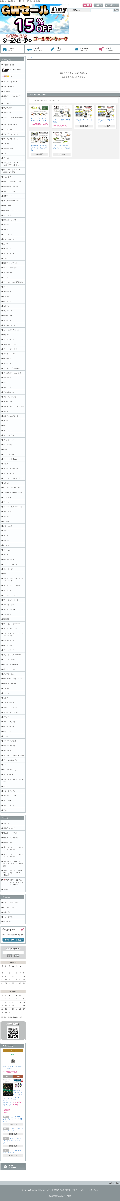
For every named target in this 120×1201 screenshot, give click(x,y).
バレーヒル (7, 550)
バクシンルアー (8, 526)
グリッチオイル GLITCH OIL (13, 282)
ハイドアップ (7, 512)
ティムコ (6, 425)
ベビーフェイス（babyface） (13, 655)
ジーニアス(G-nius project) (12, 373)
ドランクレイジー (9, 473)
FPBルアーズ (7, 206)
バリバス (6, 545)
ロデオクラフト (8, 805)
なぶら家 (6, 483)
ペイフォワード (8, 650)
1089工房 (6, 91)
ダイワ (5, 421)
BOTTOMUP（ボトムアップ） (13, 679)
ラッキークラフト (9, 746)
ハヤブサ (6, 540)
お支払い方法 (32, 1190)
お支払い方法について (10, 903)
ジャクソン (7, 387)
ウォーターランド (9, 191)
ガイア (5, 244)
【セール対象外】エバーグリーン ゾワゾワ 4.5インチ (12, 1119)
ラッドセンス (7, 750)
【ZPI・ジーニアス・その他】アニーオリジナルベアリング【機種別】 (13, 873)
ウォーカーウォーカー (10, 186)
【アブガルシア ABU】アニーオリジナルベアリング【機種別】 (13, 863)
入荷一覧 (6, 823)
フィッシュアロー (9, 609)
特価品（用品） (8, 842)
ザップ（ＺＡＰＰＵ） (10, 349)
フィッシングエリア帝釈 (11, 586)
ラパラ (5, 765)
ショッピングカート (108, 49)
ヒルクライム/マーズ (10, 564)
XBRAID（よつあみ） (10, 220)
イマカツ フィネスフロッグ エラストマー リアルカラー (61, 148)
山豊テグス (7, 731)
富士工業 (6, 619)
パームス (6, 516)
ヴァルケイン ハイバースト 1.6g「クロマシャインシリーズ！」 (17, 1095)
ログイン (98, 5)
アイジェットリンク (10, 82)
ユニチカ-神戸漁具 (9, 741)
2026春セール (8, 922)
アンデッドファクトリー (11, 139)
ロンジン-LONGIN (9, 796)
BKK (4, 574)
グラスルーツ (7, 277)
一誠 (4, 153)
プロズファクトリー (10, 629)
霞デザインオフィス (10, 263)
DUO (5, 449)
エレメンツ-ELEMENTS (11, 201)
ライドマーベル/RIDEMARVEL (13, 755)
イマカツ (6, 158)
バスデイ (6, 531)
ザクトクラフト (8, 339)
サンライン (7, 359)
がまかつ (6, 258)
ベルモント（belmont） (11, 664)
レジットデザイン (9, 791)
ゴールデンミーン (9, 325)
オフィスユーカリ (9, 239)
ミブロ (5, 698)
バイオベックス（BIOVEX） (13, 507)
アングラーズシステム (10, 134)
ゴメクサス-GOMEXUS (11, 330)
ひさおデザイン (8, 559)
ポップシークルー (9, 674)
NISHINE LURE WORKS (11, 488)
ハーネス (6, 521)
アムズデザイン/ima (10, 124)
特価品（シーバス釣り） (11, 833)
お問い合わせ (84, 49)
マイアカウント (111, 5)
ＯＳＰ (5, 229)
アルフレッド (7, 129)
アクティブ (7, 113)
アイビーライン (8, 86)
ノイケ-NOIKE (8, 497)
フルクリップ (7, 590)
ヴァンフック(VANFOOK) (12, 182)
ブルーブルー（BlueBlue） (12, 624)
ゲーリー (6, 296)
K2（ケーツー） (8, 301)
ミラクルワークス (9, 703)
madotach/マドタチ (9, 683)
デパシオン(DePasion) (10, 459)
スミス (5, 411)
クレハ (5, 287)
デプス (5, 464)
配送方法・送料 (44, 1190)
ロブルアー (7, 800)
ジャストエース (8, 392)
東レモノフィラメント (10, 469)
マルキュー (7, 693)
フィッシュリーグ (9, 595)
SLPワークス (7, 196)
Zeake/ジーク (8, 402)
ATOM (12, 1167)
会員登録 (87, 5)
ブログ (60, 49)
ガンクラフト (7, 272)
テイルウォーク (8, 440)
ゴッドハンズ (7, 311)
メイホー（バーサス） (10, 712)
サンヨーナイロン (9, 354)
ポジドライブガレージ (10, 669)
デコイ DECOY (9, 454)
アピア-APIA (7, 108)
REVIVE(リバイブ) (9, 770)
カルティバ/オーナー (10, 268)
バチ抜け (6, 889)
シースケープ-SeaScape (11, 368)
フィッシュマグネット (10, 600)
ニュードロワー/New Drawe (12, 492)
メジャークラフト (9, 722)
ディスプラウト (8, 445)
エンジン (6, 225)
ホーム (12, 49)
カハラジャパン (8, 253)
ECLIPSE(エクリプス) (10, 210)
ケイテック (7, 292)
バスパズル (7, 535)
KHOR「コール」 (9, 315)
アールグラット (8, 103)
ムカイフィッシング (10, 707)
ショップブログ (8, 917)
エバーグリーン (8, 215)
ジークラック (7, 363)
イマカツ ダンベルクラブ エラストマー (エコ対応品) (39, 148)
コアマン (6, 306)
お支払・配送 (36, 49)
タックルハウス (8, 435)
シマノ (5, 382)
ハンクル (6, 555)
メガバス (6, 717)
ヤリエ (5, 736)
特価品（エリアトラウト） (12, 838)
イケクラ (6, 144)
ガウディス (7, 249)
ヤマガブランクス (9, 726)
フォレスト (7, 614)
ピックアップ (7, 569)
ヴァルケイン (7, 177)
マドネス (6, 688)
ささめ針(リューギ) (9, 344)
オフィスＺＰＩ (8, 234)
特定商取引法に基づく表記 (61, 1190)
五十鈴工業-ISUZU (9, 148)
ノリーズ (6, 502)
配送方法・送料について (11, 907)
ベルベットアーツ (9, 660)
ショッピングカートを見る (13, 940)
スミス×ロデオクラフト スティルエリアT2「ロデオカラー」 (8, 1102)
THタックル (7, 430)
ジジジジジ (7, 378)
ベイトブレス (7, 645)
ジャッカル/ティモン (10, 397)
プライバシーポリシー (79, 1190)
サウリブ (6, 335)
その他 (5, 810)
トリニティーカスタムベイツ (13, 478)
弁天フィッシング (9, 640)
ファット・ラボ (8, 605)
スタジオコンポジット (10, 416)
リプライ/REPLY (9, 774)
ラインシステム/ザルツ (11, 760)
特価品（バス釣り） (10, 828)
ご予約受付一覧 (8, 65)
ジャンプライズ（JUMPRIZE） (13, 406)
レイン (5, 786)
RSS (11, 1165)
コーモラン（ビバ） (10, 320)
